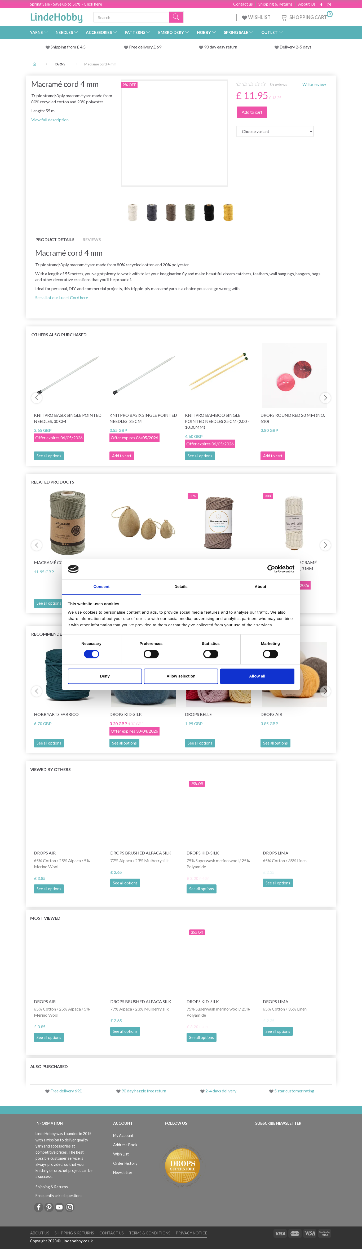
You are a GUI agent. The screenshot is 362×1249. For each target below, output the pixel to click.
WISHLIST (256, 17)
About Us (307, 4)
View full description (50, 119)
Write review (314, 84)
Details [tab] (181, 586)
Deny (105, 676)
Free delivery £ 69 (145, 46)
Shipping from (64, 46)
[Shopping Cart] (306, 16)
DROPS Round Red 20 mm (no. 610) (293, 418)
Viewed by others (50, 769)
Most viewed (45, 917)
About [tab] (260, 586)
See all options (49, 456)
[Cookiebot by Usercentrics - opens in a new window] (271, 569)
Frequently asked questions (59, 1195)
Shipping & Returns (275, 4)
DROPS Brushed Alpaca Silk (140, 852)
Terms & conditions (149, 1233)
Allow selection (180, 676)
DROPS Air (271, 714)
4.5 (82, 46)
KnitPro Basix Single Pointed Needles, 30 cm (67, 418)
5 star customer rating (294, 1090)
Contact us (243, 4)
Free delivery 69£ (66, 1090)
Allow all (257, 676)
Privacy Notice (191, 1233)
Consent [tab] (102, 586)
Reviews (92, 239)
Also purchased (49, 1066)
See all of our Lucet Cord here (61, 297)
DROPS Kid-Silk (125, 714)
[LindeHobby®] (56, 16)
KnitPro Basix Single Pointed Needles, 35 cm (143, 418)
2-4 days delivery (220, 1090)
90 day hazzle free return (143, 1090)
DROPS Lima (275, 852)
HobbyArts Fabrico (56, 714)
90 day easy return (220, 46)
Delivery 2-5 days (295, 46)
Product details (55, 239)
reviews (278, 84)
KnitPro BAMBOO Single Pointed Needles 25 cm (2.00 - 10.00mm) (217, 421)
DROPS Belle (198, 714)
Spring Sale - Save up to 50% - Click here (66, 3)
